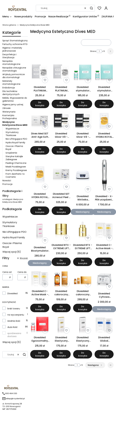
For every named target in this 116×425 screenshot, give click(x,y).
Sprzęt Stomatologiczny (15, 40)
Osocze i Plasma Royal (12, 245)
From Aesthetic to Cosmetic (15, 175)
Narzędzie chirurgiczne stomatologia (14, 69)
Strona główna (9, 25)
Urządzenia (11, 152)
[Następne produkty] (95, 365)
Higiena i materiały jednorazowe (12, 49)
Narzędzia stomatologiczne (11, 63)
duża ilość (12, 327)
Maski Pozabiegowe (16, 166)
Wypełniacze (12, 128)
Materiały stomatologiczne (11, 82)
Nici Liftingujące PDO (16, 138)
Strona (93, 51)
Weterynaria (8, 111)
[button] (91, 8)
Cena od (6, 272)
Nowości (6, 180)
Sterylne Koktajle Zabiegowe (14, 158)
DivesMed (12, 293)
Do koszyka (39, 104)
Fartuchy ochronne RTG (14, 44)
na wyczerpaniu (15, 314)
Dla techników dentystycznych (10, 93)
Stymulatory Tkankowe (12, 134)
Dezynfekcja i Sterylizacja (9, 56)
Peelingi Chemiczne (16, 163)
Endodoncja (8, 87)
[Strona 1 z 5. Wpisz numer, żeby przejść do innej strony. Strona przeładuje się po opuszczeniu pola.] (99, 51)
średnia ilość (13, 320)
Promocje (7, 184)
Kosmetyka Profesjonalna (9, 117)
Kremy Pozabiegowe (16, 170)
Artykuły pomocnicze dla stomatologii (13, 76)
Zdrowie (6, 108)
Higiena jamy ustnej (12, 104)
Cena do (22, 272)
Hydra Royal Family (15, 142)
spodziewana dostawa (14, 335)
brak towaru (13, 308)
